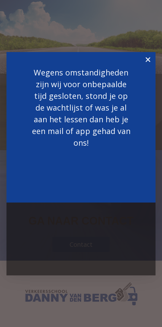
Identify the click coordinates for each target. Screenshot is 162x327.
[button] (148, 59)
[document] (81, 163)
